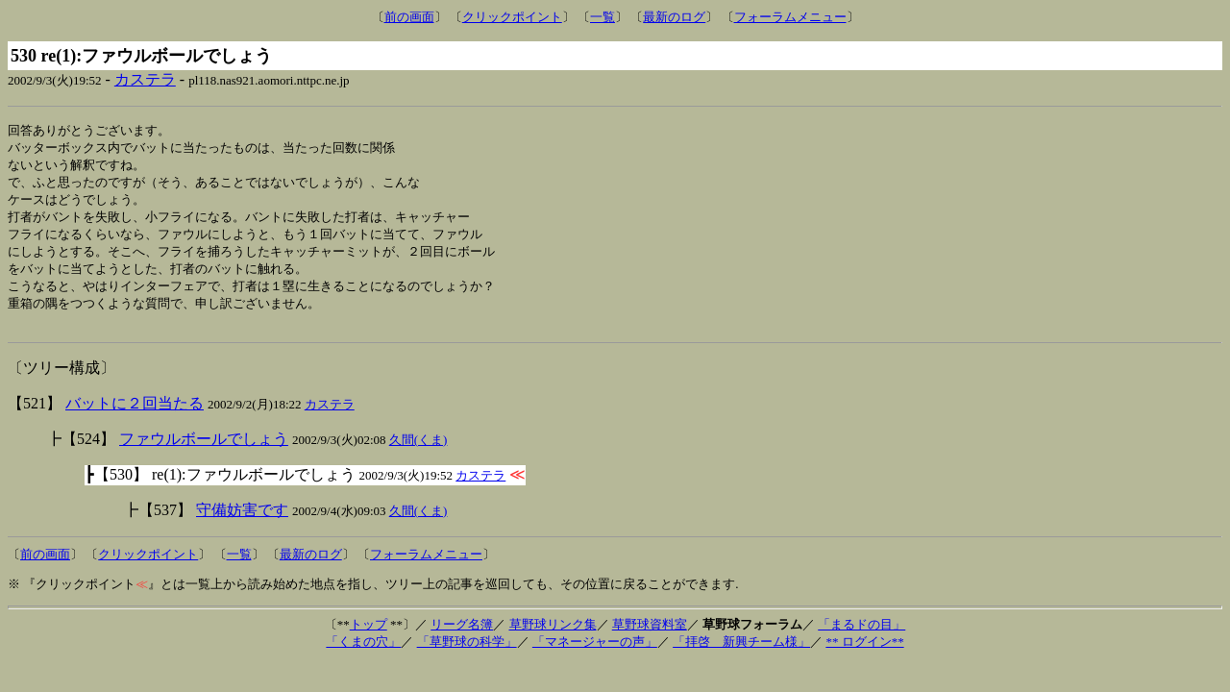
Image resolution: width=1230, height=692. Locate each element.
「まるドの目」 (861, 637)
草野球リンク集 (553, 637)
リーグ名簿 (461, 637)
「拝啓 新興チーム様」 (741, 655)
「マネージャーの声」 (594, 655)
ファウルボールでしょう (203, 452)
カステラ (145, 79)
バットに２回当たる (134, 416)
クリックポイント (512, 17)
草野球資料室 (649, 637)
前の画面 (409, 17)
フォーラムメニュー (790, 17)
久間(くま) (418, 453)
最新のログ (674, 17)
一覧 (602, 17)
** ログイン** (864, 655)
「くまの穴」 (363, 655)
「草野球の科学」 (467, 655)
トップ (368, 637)
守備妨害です (242, 523)
